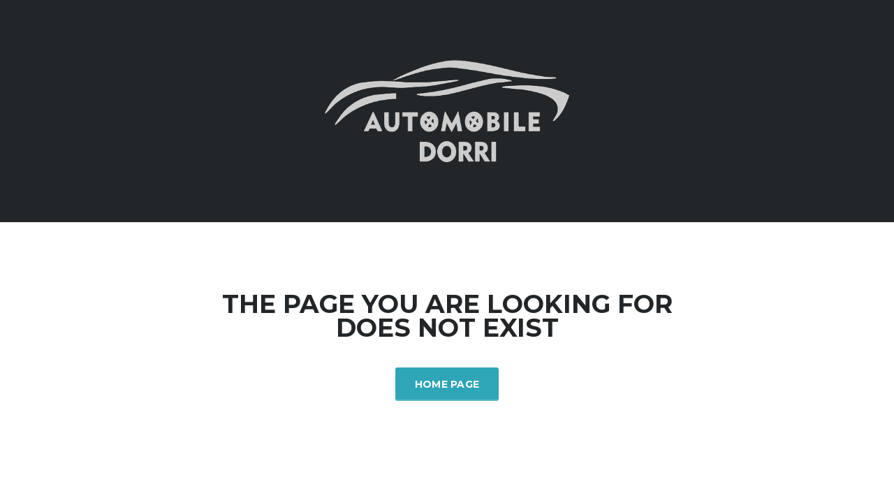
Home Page (447, 384)
